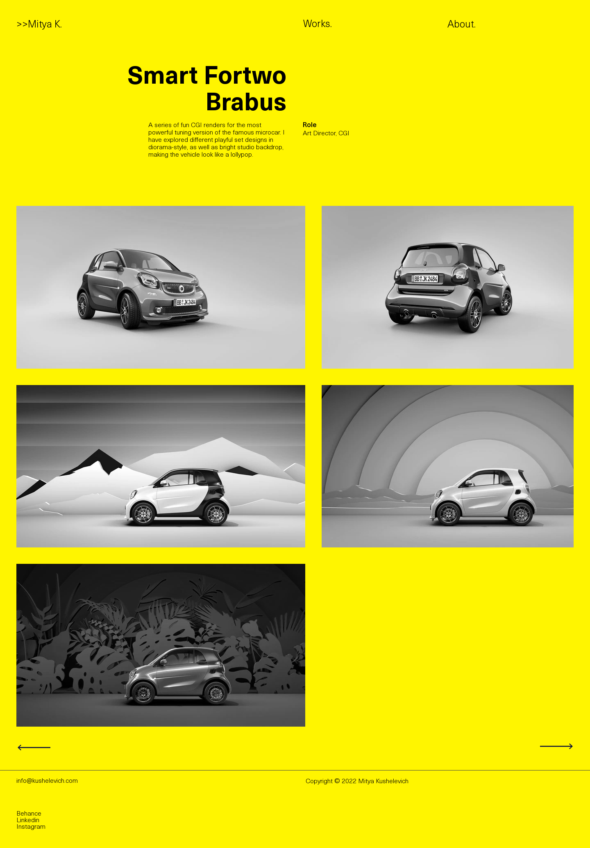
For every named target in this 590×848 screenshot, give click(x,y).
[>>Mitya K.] (40, 25)
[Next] (35, 747)
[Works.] (337, 25)
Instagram (30, 827)
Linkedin (27, 820)
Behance (28, 814)
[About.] (489, 25)
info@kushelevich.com (47, 781)
